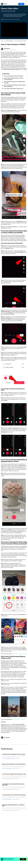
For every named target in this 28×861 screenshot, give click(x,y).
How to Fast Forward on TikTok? (20, 40)
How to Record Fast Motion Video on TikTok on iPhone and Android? (13, 79)
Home (2, 40)
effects (24, 348)
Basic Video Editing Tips (9, 40)
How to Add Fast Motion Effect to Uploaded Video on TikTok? (14, 82)
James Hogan (8, 758)
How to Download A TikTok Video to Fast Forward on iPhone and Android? (15, 85)
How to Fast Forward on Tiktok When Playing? (13, 75)
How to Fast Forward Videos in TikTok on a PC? (13, 88)
